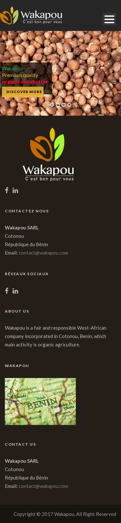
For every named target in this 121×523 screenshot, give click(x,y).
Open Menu (109, 19)
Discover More (24, 92)
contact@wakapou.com (43, 253)
